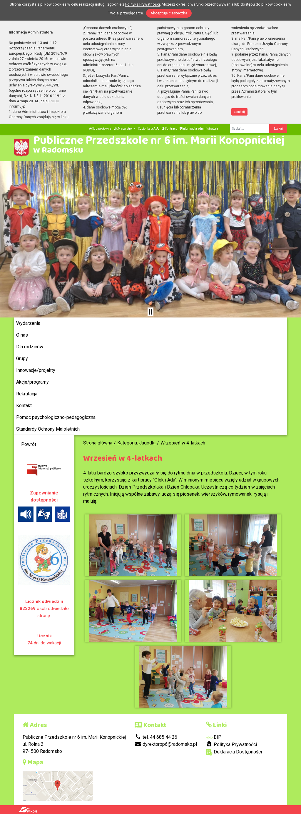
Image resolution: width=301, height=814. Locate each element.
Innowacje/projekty (35, 370)
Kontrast (169, 128)
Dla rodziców (29, 347)
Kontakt (24, 405)
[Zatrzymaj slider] (150, 312)
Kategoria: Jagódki (136, 443)
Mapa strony (124, 128)
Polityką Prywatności (142, 4)
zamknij (239, 111)
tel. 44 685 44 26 (156, 737)
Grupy (22, 358)
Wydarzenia (28, 323)
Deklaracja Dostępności (234, 752)
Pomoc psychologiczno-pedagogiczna (56, 417)
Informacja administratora (199, 128)
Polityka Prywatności (231, 744)
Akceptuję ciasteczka (168, 13)
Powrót (28, 444)
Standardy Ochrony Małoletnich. (48, 429)
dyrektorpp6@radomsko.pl (166, 744)
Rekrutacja (26, 394)
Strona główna (100, 128)
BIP (213, 737)
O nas (22, 335)
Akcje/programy (32, 382)
